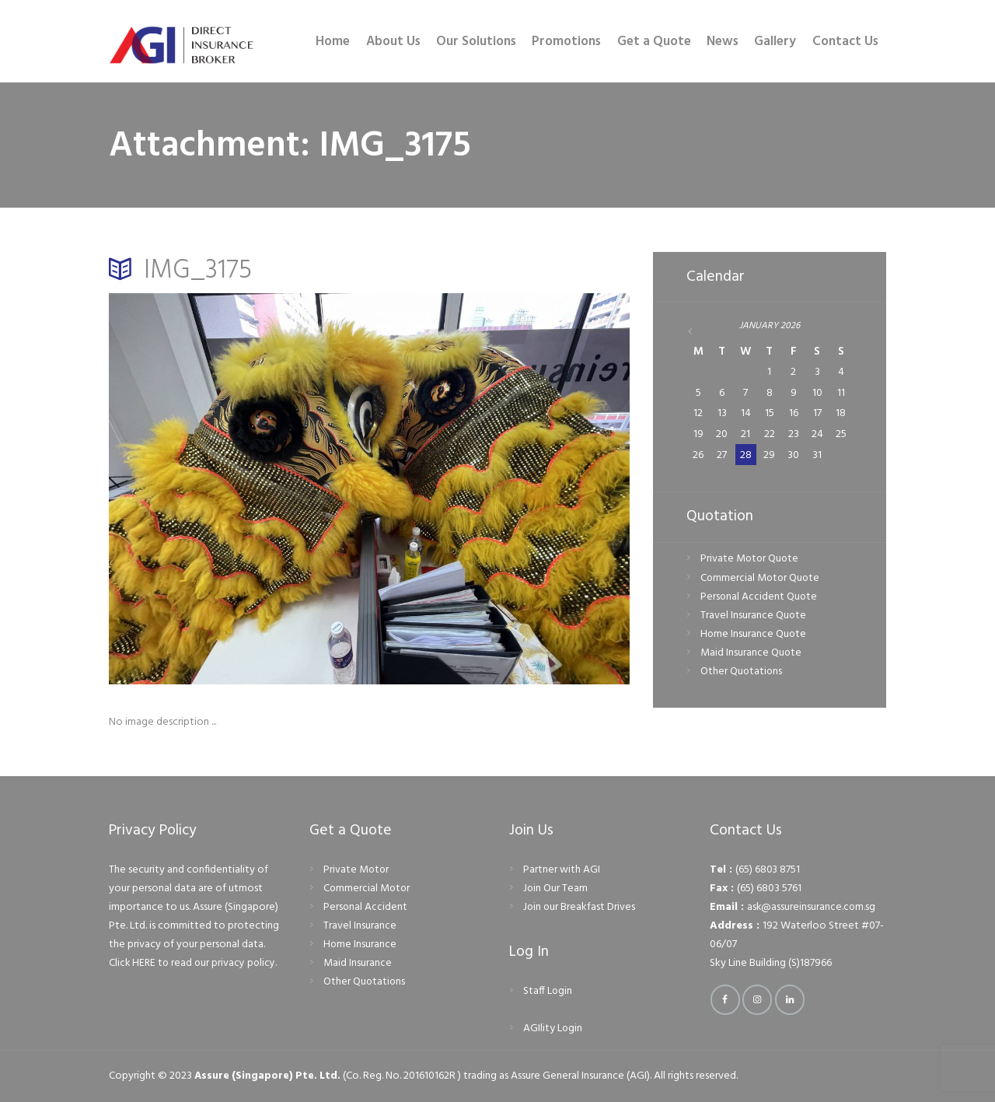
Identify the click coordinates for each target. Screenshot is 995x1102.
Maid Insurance (357, 963)
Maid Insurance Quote (751, 654)
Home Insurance (360, 944)
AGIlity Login (553, 1028)
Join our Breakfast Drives (580, 907)
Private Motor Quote (750, 560)
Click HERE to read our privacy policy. (195, 963)
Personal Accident (365, 907)
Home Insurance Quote (754, 635)
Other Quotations (742, 673)
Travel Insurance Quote (753, 616)
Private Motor (356, 870)
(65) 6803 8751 (768, 870)
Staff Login (548, 991)
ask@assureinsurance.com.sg (812, 907)
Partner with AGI (561, 870)
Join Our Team (555, 888)
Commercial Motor (367, 888)
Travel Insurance (359, 926)
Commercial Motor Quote (761, 579)
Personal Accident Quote (759, 598)
